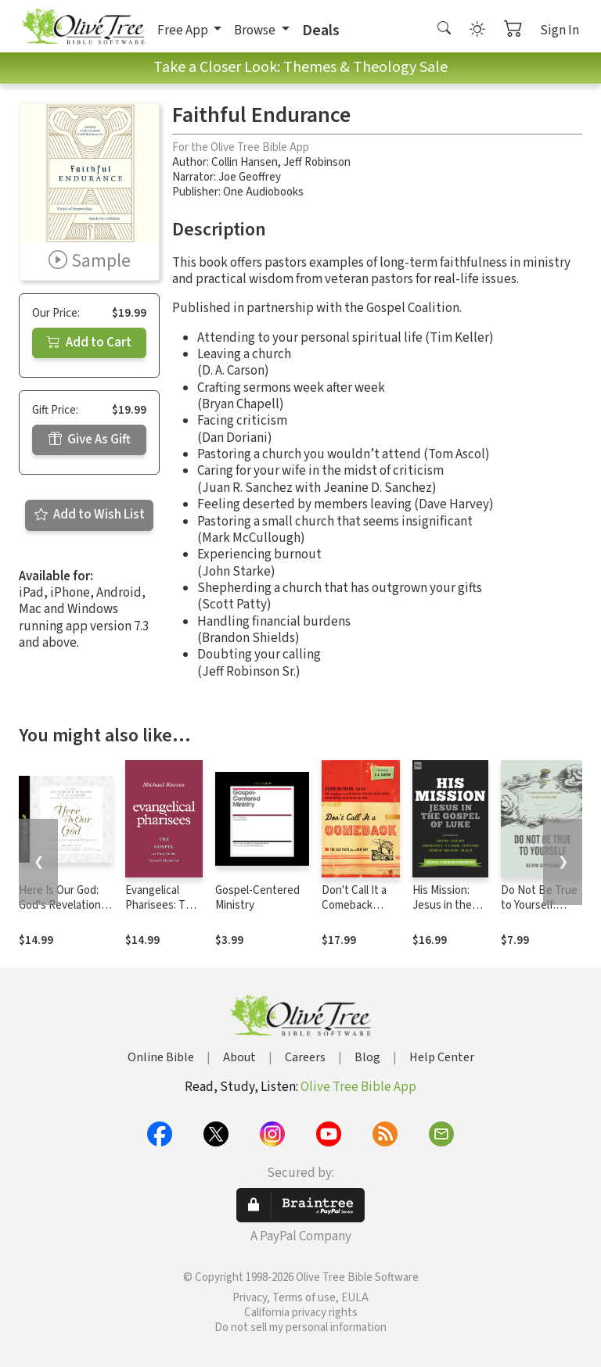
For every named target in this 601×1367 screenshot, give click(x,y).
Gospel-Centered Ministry (257, 897)
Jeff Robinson (317, 162)
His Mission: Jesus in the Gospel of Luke (448, 905)
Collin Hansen (244, 162)
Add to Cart (89, 342)
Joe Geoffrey (249, 177)
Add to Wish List (89, 514)
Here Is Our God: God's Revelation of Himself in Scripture (60, 912)
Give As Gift (90, 439)
